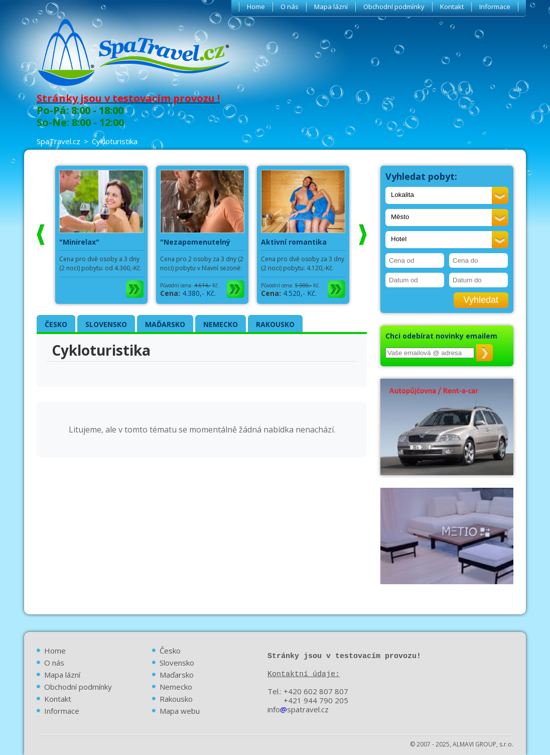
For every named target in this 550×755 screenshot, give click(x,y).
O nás (290, 6)
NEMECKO (220, 324)
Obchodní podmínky (394, 6)
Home (256, 6)
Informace (494, 6)
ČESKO (56, 324)
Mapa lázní (331, 6)
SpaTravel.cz (58, 141)
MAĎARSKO (165, 324)
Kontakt (452, 6)
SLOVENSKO (106, 324)
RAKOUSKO (275, 324)
